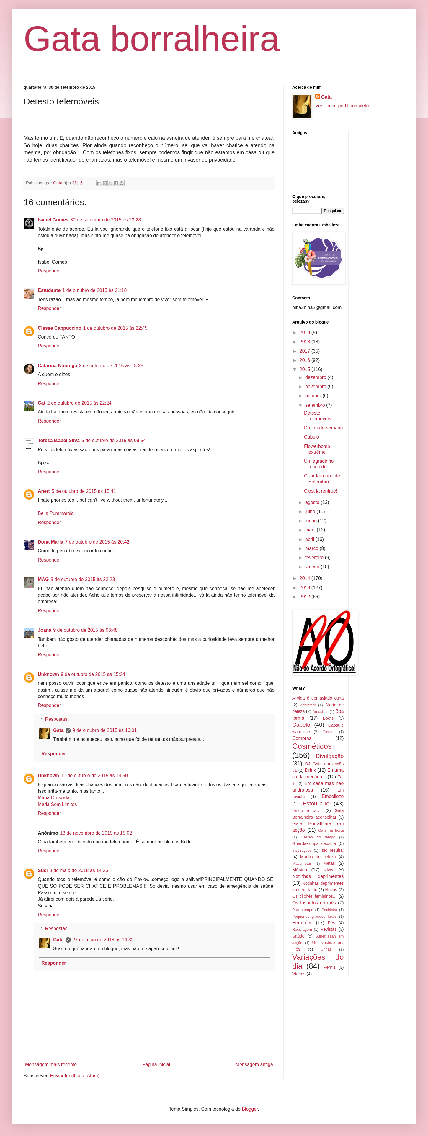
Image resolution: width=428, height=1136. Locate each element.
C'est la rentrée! (320, 490)
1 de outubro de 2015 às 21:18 (94, 290)
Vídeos (299, 973)
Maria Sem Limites (57, 804)
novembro (316, 386)
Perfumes (302, 922)
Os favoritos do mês (314, 902)
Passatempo (302, 909)
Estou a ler (317, 803)
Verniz (330, 967)
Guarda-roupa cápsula (314, 843)
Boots (328, 718)
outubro (314, 395)
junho (311, 520)
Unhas (326, 949)
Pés (331, 922)
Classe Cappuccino (59, 328)
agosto (313, 502)
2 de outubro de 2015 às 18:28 (111, 365)
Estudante (49, 290)
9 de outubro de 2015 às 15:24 (93, 674)
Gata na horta (331, 830)
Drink (310, 770)
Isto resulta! (332, 850)
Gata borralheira (152, 38)
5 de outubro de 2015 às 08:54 (113, 440)
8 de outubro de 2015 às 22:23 (82, 579)
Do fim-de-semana (323, 427)
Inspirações (301, 850)
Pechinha (329, 909)
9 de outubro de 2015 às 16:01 (105, 730)
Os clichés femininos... (314, 896)
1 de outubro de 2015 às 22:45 (115, 328)
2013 (305, 587)
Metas (329, 863)
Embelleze (333, 796)
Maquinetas (302, 863)
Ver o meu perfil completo (342, 105)
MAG (43, 579)
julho (310, 511)
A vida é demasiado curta (318, 698)
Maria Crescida (54, 797)
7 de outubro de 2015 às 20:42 (97, 541)
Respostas (56, 719)
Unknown (48, 674)
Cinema (329, 732)
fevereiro (315, 557)
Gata (58, 730)
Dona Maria (50, 541)
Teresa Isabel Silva (59, 440)
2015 (305, 369)
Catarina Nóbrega (57, 365)
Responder (49, 270)
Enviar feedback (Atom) (74, 1075)
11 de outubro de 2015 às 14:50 (94, 775)
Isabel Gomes (53, 219)
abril (310, 539)
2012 (305, 596)
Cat (41, 403)
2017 (305, 351)
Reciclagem (302, 929)
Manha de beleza (318, 856)
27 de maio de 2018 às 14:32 (103, 939)
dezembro (316, 377)
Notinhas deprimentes (318, 876)
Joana (44, 630)
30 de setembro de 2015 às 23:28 (105, 219)
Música (299, 869)
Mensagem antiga (254, 1064)
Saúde (298, 936)
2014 (305, 578)
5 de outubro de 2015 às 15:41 (84, 491)
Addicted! (308, 705)
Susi (43, 870)
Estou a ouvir (307, 810)
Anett (44, 491)
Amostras (321, 711)
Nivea (329, 870)
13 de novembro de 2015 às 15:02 (96, 832)
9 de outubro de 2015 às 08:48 (85, 630)
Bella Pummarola (56, 513)
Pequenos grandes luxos (314, 916)
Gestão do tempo (318, 837)
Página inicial (156, 1064)
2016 (305, 360)
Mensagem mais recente (51, 1064)
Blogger (250, 1109)
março (312, 548)
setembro (315, 405)
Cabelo (311, 436)
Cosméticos (312, 746)
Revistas (328, 929)
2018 (305, 341)
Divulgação (330, 756)
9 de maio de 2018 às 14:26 (79, 870)
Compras (301, 738)
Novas (331, 889)
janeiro (313, 566)
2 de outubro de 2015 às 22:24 (79, 403)
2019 (305, 332)
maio (311, 529)
